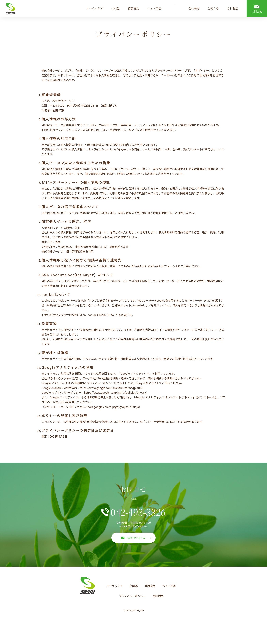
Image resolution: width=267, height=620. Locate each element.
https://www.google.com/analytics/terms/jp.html (111, 388)
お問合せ (256, 11)
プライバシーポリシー (132, 596)
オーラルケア (95, 8)
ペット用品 (154, 8)
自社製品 (232, 8)
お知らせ (213, 8)
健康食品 (133, 8)
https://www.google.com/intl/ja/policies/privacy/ (115, 392)
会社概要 (193, 8)
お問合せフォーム (135, 537)
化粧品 (115, 8)
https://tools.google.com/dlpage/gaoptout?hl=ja (108, 407)
